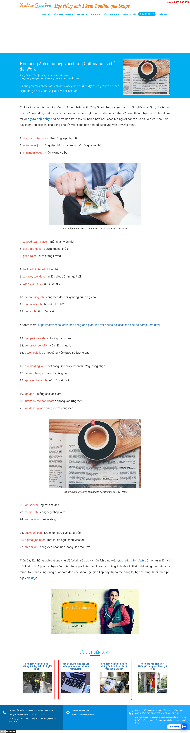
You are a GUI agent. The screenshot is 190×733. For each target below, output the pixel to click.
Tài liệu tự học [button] (111, 14)
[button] (37, 666)
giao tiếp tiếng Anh (43, 119)
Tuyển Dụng (163, 14)
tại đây (31, 578)
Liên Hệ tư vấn (129, 14)
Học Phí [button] (95, 14)
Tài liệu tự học (40, 75)
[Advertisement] (79, 34)
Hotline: (178, 2)
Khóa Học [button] (82, 14)
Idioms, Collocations (60, 75)
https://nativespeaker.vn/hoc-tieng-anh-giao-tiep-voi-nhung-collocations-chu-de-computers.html (99, 325)
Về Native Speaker (63, 14)
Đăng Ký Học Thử (147, 14)
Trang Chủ (45, 14)
